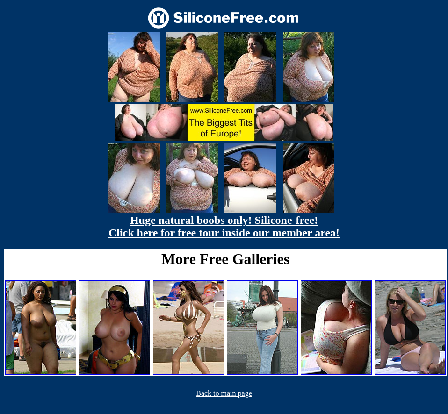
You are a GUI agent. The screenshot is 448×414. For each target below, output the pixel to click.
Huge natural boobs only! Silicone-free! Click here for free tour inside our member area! (224, 226)
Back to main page (224, 393)
